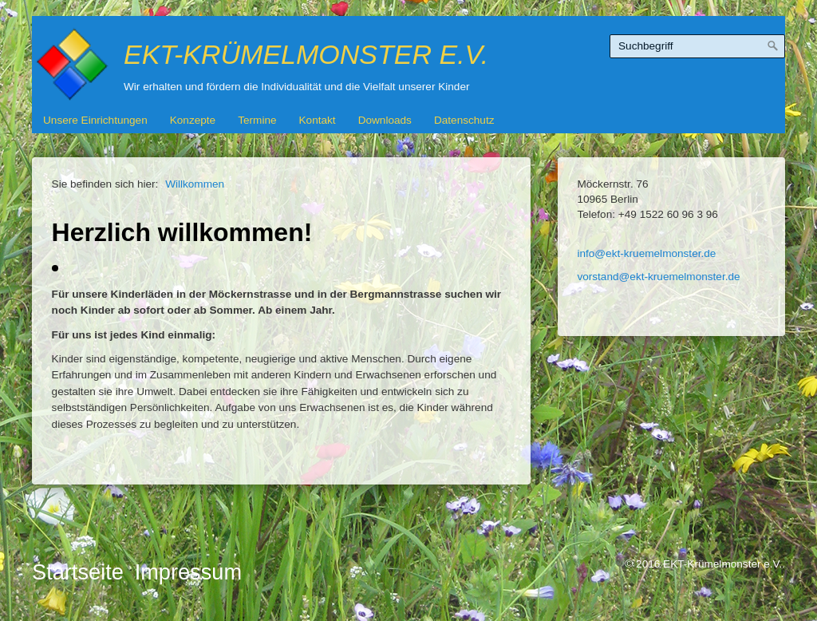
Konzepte (192, 120)
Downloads (385, 120)
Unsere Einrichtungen (95, 120)
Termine (257, 120)
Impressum (188, 572)
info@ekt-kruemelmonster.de (646, 253)
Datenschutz (464, 120)
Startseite (78, 572)
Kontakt (317, 120)
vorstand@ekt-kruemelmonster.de (658, 277)
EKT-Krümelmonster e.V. (306, 54)
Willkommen (194, 184)
